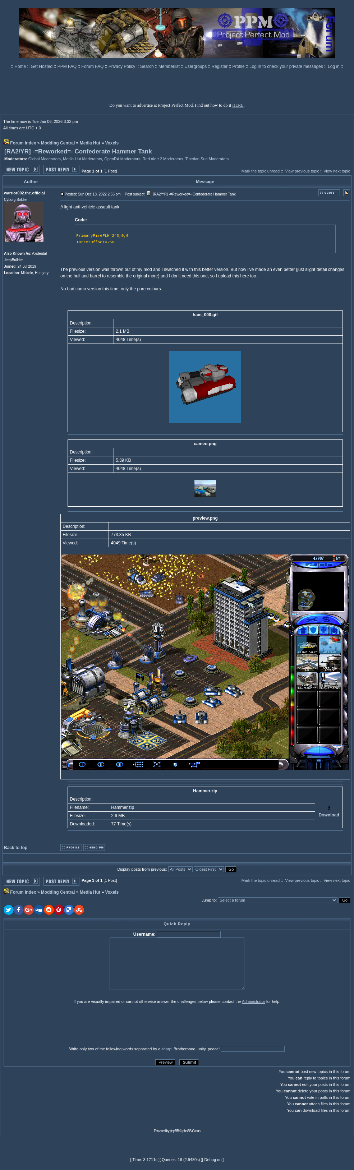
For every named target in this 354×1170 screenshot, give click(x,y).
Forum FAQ (93, 66)
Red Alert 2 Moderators (163, 159)
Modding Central (58, 143)
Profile (239, 66)
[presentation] (59, 1025)
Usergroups (196, 66)
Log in (334, 66)
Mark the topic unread (261, 171)
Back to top (15, 847)
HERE (237, 105)
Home (20, 66)
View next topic (336, 171)
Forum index (23, 143)
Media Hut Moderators (82, 159)
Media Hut (90, 143)
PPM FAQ (68, 66)
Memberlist (169, 66)
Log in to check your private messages (286, 66)
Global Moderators (44, 159)
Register (220, 66)
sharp (166, 1049)
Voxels (112, 143)
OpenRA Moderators (122, 159)
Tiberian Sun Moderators (207, 159)
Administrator (253, 1001)
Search (147, 66)
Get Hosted (42, 66)
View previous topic (302, 171)
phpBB (174, 1131)
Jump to (209, 900)
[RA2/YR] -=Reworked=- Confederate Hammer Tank (78, 151)
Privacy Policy (123, 66)
